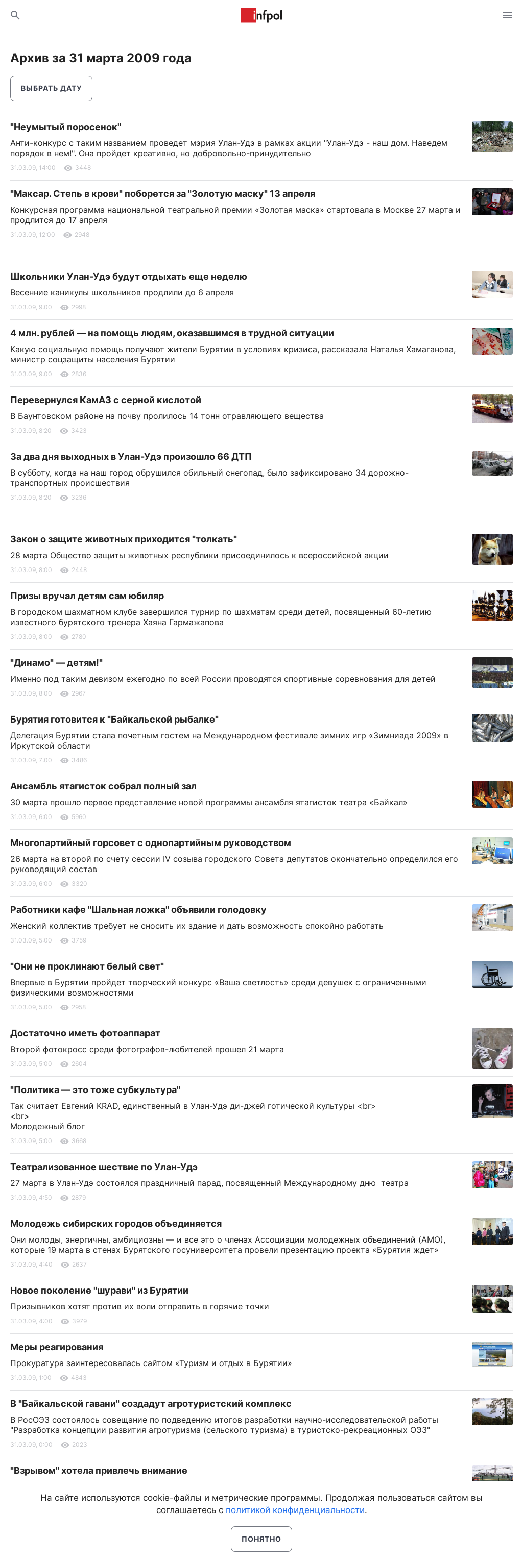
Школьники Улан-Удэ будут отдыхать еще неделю (128, 276)
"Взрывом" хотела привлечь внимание (98, 1470)
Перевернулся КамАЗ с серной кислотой (105, 399)
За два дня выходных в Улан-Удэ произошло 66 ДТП (131, 456)
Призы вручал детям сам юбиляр (87, 595)
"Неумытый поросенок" (65, 126)
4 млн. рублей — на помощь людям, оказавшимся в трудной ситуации (172, 333)
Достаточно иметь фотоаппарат (85, 1033)
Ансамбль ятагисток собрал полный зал (103, 786)
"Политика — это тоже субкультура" (95, 1089)
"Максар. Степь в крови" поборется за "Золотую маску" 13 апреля (162, 193)
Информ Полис (261, 15)
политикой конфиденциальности (295, 1510)
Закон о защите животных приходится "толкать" (123, 539)
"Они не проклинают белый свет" (87, 966)
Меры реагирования (56, 1347)
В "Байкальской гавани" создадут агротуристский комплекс (151, 1403)
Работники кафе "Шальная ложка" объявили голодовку (138, 909)
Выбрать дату (51, 88)
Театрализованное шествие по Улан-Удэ (104, 1166)
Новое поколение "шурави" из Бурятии (99, 1290)
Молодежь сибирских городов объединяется (116, 1223)
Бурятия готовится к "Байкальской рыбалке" (114, 719)
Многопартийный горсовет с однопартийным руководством (150, 842)
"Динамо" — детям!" (56, 662)
